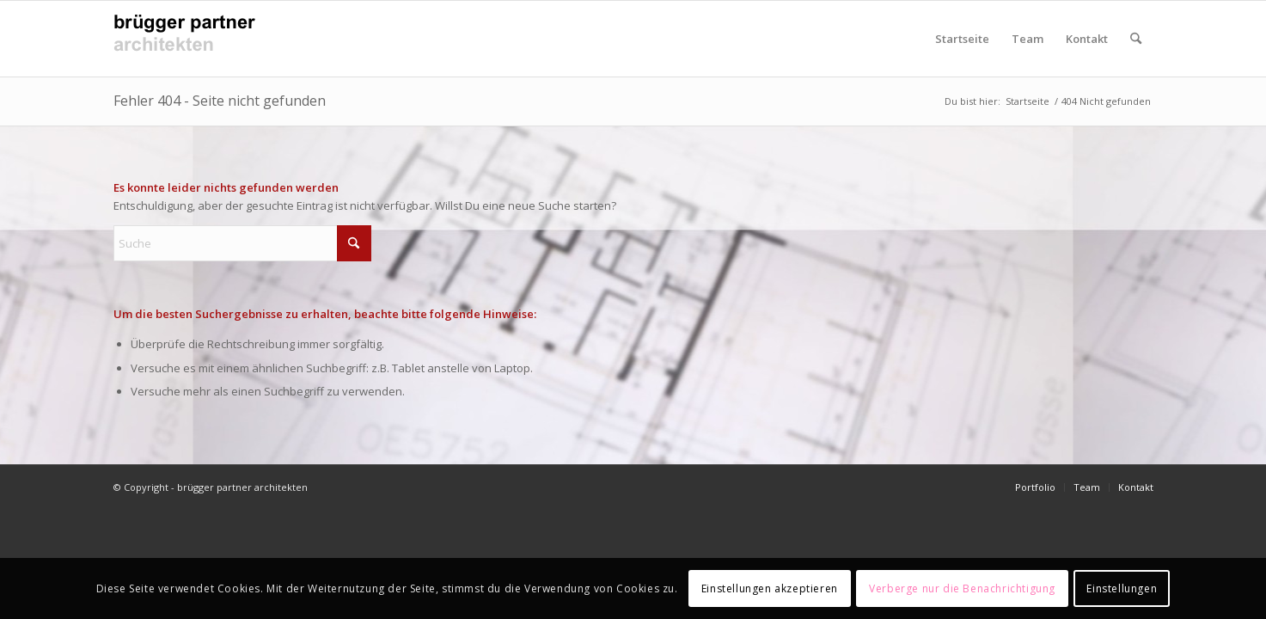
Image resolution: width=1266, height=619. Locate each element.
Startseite (962, 38)
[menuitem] (1136, 39)
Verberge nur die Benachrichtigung (962, 588)
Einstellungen (1121, 588)
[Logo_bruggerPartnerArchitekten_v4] (190, 39)
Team (1027, 38)
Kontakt (1087, 38)
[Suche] (1136, 39)
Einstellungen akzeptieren (769, 588)
